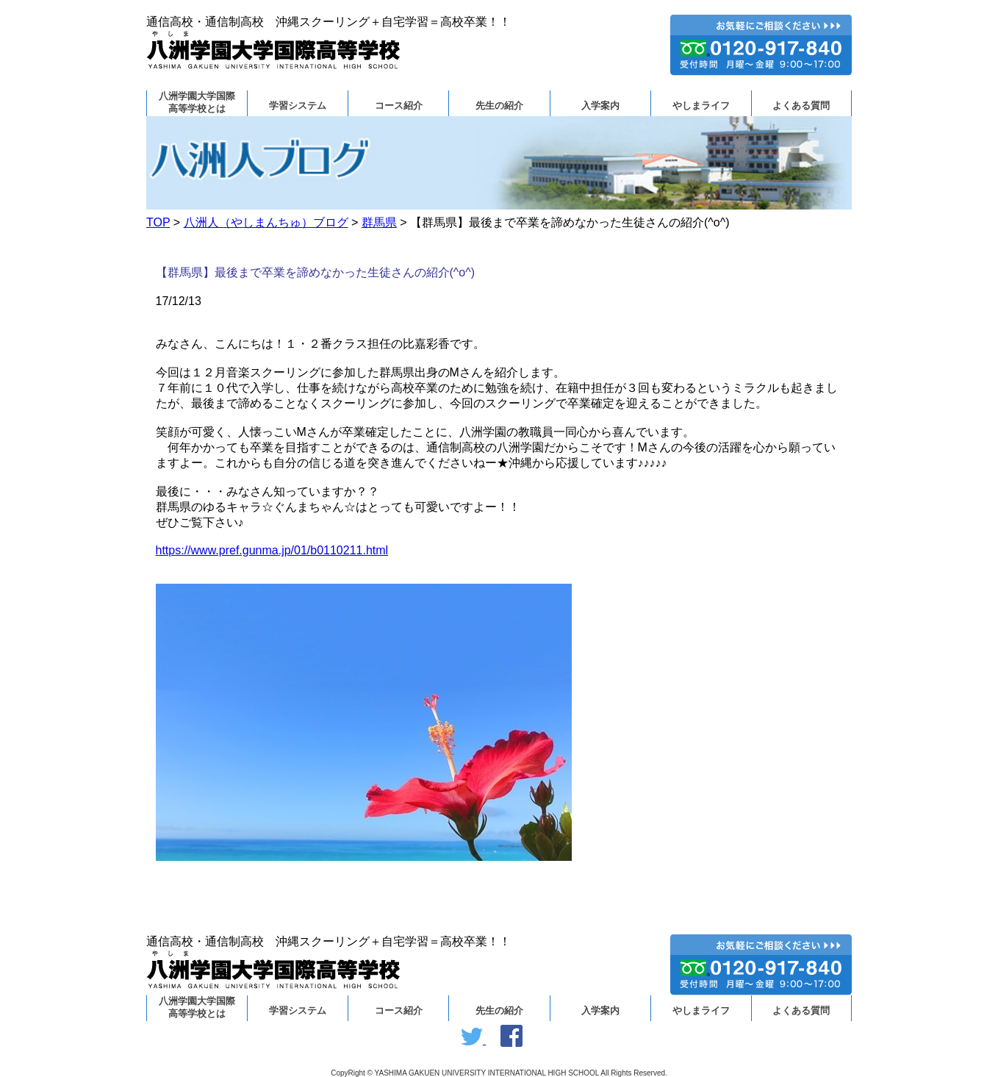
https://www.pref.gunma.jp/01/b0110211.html (272, 550)
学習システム (297, 106)
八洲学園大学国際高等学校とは (197, 102)
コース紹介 (399, 106)
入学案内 (600, 106)
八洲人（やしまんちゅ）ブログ (266, 222)
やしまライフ (701, 106)
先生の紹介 (499, 106)
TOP (158, 222)
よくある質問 (801, 106)
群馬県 (379, 222)
